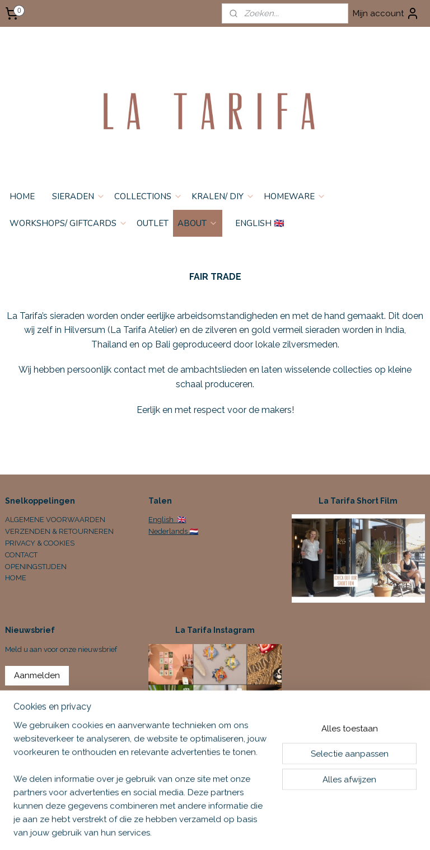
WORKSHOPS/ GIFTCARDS (69, 223)
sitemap (275, 829)
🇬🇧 (180, 519)
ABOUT (197, 223)
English (161, 519)
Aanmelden (37, 675)
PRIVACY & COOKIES (39, 543)
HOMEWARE (295, 196)
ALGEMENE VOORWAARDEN (55, 519)
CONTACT (21, 555)
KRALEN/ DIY (223, 196)
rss (296, 829)
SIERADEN (78, 196)
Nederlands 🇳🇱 (173, 531)
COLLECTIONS (148, 196)
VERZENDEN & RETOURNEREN (59, 531)
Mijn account (386, 13)
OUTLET (153, 223)
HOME (22, 196)
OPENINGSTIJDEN (36, 566)
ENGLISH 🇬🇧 (259, 223)
